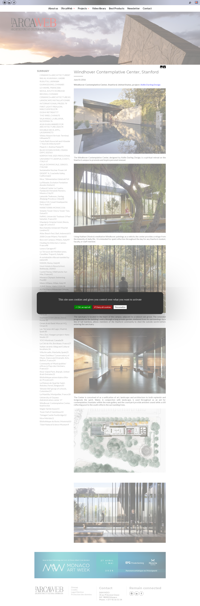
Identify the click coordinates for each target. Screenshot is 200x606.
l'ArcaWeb (68, 8)
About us (53, 8)
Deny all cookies (102, 307)
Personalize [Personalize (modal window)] (120, 307)
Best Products (116, 8)
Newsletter (133, 8)
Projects (83, 8)
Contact (147, 8)
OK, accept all (83, 307)
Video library (99, 8)
